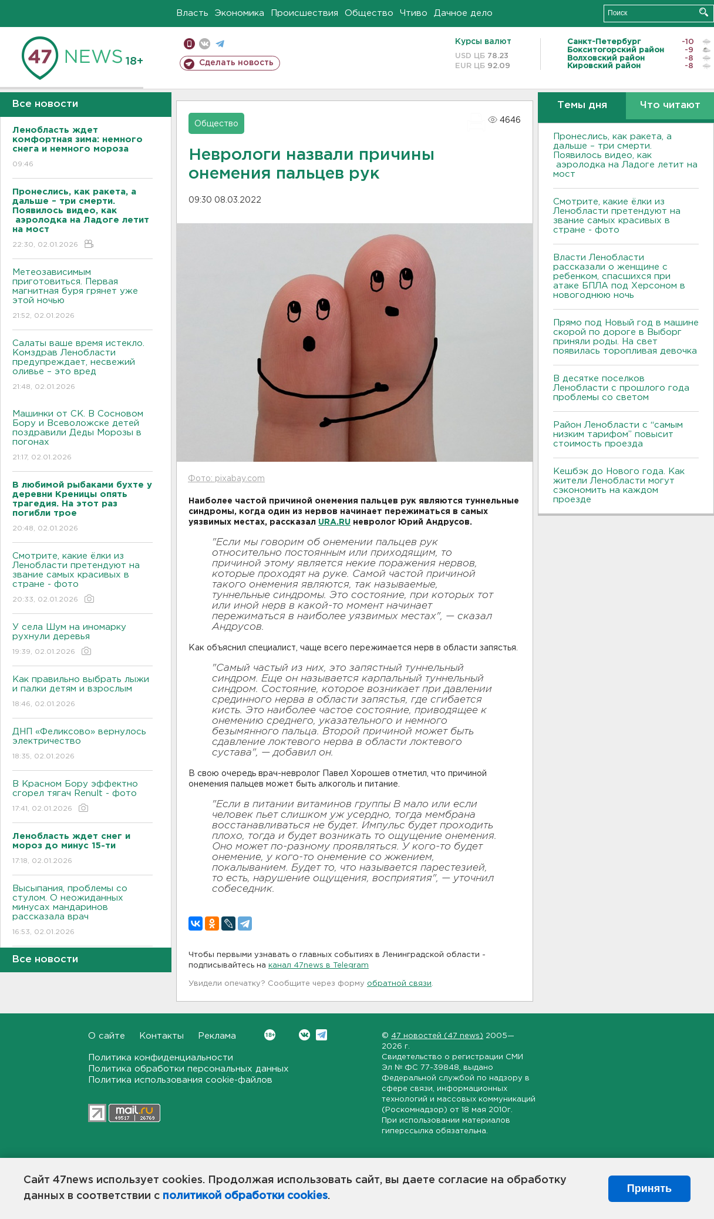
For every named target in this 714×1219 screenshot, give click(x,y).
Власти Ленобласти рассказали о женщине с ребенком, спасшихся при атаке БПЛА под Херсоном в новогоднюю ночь (619, 276)
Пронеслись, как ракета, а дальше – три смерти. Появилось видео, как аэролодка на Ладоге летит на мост (625, 155)
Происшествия (304, 13)
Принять (649, 1188)
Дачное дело (463, 13)
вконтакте (204, 43)
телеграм (219, 43)
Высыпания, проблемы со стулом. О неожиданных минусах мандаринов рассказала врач (82, 911)
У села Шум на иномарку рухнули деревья (82, 640)
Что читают (670, 105)
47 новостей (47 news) (437, 1036)
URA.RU (334, 522)
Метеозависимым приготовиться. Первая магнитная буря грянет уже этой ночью (82, 294)
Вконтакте (269, 1034)
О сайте (106, 1036)
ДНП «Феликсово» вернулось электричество (82, 744)
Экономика (239, 13)
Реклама (217, 1036)
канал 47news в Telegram (318, 965)
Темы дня (582, 105)
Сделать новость (236, 62)
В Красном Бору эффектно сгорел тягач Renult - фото (82, 797)
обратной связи (399, 983)
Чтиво (413, 13)
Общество (369, 13)
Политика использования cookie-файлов (180, 1080)
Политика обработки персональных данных (188, 1069)
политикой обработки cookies (245, 1196)
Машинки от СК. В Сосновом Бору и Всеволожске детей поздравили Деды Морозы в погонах (82, 436)
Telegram (321, 1034)
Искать (703, 12)
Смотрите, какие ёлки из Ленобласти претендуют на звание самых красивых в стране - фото (82, 578)
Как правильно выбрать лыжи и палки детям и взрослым (82, 692)
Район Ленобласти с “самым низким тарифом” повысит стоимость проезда (618, 434)
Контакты (161, 1036)
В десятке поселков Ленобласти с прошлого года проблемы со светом (621, 388)
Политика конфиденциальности (160, 1058)
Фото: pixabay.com (226, 478)
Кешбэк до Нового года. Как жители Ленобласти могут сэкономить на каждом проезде (619, 485)
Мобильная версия (189, 43)
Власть (192, 13)
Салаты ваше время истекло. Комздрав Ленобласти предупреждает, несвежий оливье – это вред (82, 366)
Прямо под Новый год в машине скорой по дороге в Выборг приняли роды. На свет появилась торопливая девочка (626, 337)
